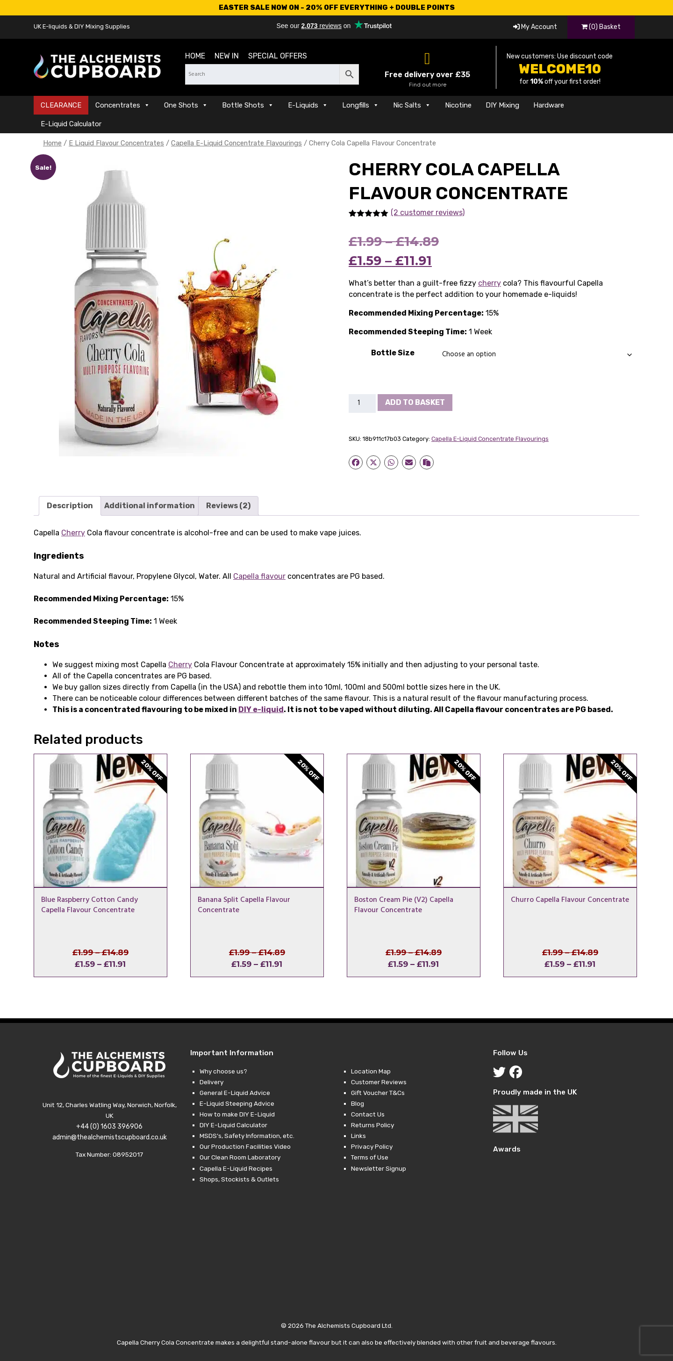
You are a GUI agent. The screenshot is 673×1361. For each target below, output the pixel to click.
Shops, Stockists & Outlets (239, 1179)
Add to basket (415, 402)
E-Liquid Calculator (71, 124)
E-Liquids (308, 105)
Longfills (360, 105)
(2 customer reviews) (428, 212)
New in (227, 55)
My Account (535, 27)
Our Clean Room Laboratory (240, 1157)
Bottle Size (393, 352)
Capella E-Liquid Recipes (236, 1168)
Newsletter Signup (378, 1168)
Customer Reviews (379, 1082)
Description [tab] (70, 505)
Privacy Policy (372, 1146)
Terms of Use (369, 1157)
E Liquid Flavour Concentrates (116, 143)
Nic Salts (412, 105)
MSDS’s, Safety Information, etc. (247, 1135)
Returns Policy (372, 1125)
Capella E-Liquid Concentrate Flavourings (236, 143)
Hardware (548, 105)
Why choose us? (223, 1071)
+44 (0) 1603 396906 (109, 1127)
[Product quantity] (362, 403)
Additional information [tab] (149, 505)
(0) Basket (601, 27)
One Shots (186, 105)
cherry (489, 283)
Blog (357, 1103)
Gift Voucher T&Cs (378, 1092)
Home (195, 55)
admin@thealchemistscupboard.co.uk (109, 1137)
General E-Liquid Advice (235, 1092)
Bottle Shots (248, 105)
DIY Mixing (502, 105)
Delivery (211, 1082)
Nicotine (458, 105)
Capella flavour (259, 576)
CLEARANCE (61, 105)
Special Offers (277, 55)
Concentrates (122, 105)
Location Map (371, 1071)
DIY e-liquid (261, 709)
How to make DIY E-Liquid (237, 1114)
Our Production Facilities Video (245, 1146)
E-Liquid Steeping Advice (237, 1103)
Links (358, 1135)
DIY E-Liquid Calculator (233, 1125)
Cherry (73, 532)
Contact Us (368, 1114)
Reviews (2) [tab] (228, 505)
